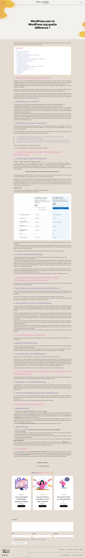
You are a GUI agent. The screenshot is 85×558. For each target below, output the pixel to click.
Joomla (54, 92)
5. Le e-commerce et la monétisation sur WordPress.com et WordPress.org (29, 67)
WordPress (16, 90)
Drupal (57, 92)
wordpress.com (33, 114)
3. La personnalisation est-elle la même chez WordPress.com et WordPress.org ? (30, 59)
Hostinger (33, 146)
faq (9, 2)
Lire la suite (21, 507)
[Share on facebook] (36, 467)
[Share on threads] (39, 467)
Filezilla (30, 271)
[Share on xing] (46, 467)
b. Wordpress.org (20, 73)
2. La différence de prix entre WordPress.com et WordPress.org (27, 56)
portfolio (4, 2)
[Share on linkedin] (42, 467)
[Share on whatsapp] (44, 467)
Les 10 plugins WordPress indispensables (21, 500)
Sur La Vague (37, 444)
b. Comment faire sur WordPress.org (23, 66)
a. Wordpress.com (20, 72)
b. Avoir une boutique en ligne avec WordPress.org (25, 69)
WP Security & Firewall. (59, 368)
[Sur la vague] (42, 2)
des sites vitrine (24, 331)
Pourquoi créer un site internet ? (63, 500)
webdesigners (22, 315)
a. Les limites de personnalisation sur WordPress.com (26, 61)
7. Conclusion (17, 74)
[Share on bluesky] (45, 467)
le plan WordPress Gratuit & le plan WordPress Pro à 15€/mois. (26, 192)
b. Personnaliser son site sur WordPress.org (24, 62)
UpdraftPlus (51, 363)
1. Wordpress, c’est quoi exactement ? (22, 52)
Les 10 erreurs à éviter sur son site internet (42, 500)
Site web (55, 534)
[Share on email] (48, 467)
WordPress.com (36, 108)
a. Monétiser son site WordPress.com (23, 68)
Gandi (39, 146)
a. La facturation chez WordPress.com (23, 57)
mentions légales (78, 549)
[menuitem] (5, 2)
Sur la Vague (18, 326)
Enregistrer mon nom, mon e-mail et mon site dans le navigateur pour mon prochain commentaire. (30, 540)
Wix (64, 92)
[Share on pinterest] (41, 467)
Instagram (16, 119)
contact (81, 2)
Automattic (41, 107)
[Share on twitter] (38, 467)
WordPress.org (17, 127)
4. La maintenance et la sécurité (21, 63)
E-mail (34, 534)
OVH (37, 146)
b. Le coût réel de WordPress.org (22, 58)
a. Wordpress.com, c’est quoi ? (22, 53)
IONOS (29, 146)
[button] (21, 484)
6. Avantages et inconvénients (21, 71)
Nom (13, 534)
